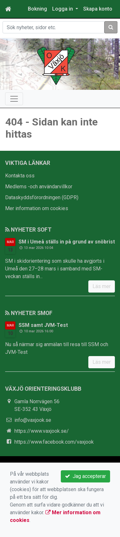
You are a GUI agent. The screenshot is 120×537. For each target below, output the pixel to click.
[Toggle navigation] (14, 98)
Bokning (37, 9)
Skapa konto (97, 9)
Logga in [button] (63, 9)
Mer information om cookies (36, 208)
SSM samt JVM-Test (43, 325)
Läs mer (101, 286)
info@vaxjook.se (32, 420)
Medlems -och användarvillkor (38, 186)
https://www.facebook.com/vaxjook (54, 442)
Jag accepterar (85, 476)
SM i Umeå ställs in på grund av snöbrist (67, 242)
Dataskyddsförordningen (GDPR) (41, 197)
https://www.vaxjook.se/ (41, 431)
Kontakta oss (20, 176)
